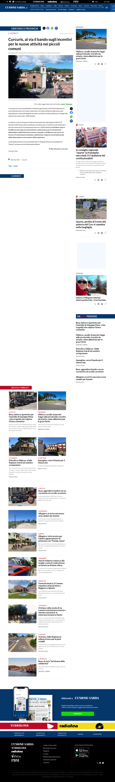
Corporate (46, 762)
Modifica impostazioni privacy (51, 757)
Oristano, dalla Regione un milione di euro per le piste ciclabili (49, 639)
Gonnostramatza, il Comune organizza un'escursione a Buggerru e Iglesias (50, 585)
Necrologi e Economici (49, 748)
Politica (67, 6)
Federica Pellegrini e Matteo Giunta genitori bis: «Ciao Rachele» (91, 299)
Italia (55, 6)
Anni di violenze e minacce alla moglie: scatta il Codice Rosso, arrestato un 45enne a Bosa (51, 562)
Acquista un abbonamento (40, 734)
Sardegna (49, 6)
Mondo (61, 6)
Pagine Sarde (97, 734)
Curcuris (24, 160)
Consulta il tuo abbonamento (19, 734)
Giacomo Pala (12, 151)
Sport (80, 6)
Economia (74, 6)
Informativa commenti (49, 759)
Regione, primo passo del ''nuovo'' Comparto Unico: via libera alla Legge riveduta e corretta (93, 172)
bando (15, 166)
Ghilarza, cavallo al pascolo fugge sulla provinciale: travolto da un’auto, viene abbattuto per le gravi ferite (90, 55)
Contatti (45, 754)
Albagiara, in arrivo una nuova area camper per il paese (91, 378)
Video (42, 6)
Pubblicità (46, 751)
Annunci (86, 6)
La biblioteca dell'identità (62, 734)
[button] (44, 28)
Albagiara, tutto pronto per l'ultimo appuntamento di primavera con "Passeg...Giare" (51, 538)
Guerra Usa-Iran (51, 9)
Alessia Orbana (80, 356)
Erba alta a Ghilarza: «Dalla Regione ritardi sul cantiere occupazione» (88, 351)
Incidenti (71, 9)
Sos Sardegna (62, 9)
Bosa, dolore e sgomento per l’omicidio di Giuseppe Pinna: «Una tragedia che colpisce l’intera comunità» (90, 326)
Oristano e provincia (24, 28)
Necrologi (94, 6)
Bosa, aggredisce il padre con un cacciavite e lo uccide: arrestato (90, 370)
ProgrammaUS (34, 6)
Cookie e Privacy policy (50, 745)
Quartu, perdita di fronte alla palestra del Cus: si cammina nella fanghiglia (91, 224)
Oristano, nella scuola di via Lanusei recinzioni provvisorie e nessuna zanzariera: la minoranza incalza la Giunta (51, 611)
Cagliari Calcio (80, 9)
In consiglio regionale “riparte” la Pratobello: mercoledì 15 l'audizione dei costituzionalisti (90, 154)
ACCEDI (107, 2)
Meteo (101, 6)
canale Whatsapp (66, 104)
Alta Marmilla (15, 160)
